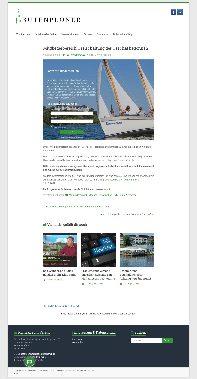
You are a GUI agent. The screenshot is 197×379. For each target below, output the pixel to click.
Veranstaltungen (70, 34)
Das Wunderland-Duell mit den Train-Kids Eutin (59, 272)
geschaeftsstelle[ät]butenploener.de (38, 354)
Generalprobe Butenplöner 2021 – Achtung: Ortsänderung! (135, 274)
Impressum (77, 339)
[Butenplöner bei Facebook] (173, 12)
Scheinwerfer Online (45, 34)
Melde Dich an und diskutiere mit (61, 306)
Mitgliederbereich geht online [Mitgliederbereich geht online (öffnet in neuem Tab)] (120, 179)
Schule (88, 34)
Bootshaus (102, 34)
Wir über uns (23, 34)
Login (122, 195)
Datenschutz (78, 342)
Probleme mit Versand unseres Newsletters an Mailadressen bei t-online (98, 274)
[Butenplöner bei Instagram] (180, 12)
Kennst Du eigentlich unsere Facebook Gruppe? (127, 214)
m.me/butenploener (36, 357)
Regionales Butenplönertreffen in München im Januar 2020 (76, 206)
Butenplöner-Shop (123, 34)
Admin (107, 189)
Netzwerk (131, 195)
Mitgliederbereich (78, 195)
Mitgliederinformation (100, 195)
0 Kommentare (100, 54)
